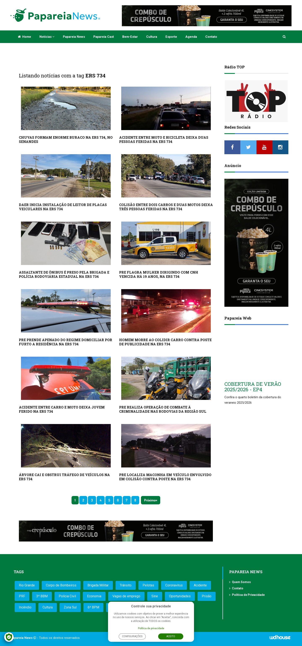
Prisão (206, 596)
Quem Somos (241, 582)
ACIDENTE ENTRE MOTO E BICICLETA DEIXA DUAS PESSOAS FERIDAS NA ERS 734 (163, 139)
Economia (94, 596)
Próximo (149, 500)
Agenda (191, 37)
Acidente (200, 585)
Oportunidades (180, 596)
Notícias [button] (47, 37)
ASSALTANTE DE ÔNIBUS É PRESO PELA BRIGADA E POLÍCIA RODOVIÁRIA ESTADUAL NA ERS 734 (64, 274)
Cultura (151, 37)
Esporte (171, 37)
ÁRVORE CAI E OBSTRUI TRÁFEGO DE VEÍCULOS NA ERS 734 (64, 476)
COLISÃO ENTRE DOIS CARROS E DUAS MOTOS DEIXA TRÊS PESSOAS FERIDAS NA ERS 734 (166, 206)
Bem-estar (130, 37)
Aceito (170, 636)
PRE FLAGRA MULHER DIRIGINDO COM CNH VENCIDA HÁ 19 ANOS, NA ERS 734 (158, 274)
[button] (284, 36)
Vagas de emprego (126, 596)
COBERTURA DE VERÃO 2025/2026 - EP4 (252, 387)
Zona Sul (70, 607)
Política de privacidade (151, 628)
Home (24, 37)
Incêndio (25, 607)
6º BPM (93, 607)
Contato (211, 37)
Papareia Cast (103, 37)
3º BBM (42, 596)
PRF (22, 596)
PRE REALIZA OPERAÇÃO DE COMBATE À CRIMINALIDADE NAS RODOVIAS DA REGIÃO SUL (162, 409)
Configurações (132, 636)
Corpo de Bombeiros (61, 585)
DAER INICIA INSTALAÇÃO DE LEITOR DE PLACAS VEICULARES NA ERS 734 (63, 206)
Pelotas (148, 585)
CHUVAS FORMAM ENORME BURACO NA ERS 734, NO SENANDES (66, 139)
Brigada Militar (98, 585)
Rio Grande (27, 585)
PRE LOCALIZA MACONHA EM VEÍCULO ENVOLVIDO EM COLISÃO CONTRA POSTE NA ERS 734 (165, 476)
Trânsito (125, 585)
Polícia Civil (67, 596)
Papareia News (74, 37)
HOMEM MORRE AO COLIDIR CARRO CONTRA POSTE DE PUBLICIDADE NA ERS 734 (165, 342)
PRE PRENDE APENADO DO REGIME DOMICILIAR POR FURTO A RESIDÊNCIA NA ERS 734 (65, 342)
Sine (154, 596)
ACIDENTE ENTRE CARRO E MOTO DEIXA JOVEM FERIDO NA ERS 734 (62, 409)
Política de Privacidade (248, 594)
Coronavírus (174, 585)
